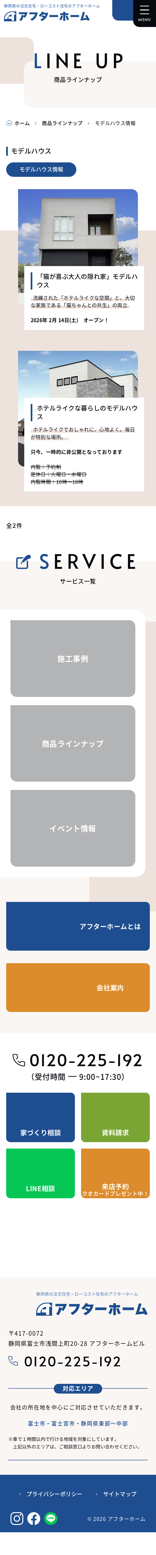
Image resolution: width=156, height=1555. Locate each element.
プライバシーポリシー (55, 1494)
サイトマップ (120, 1494)
